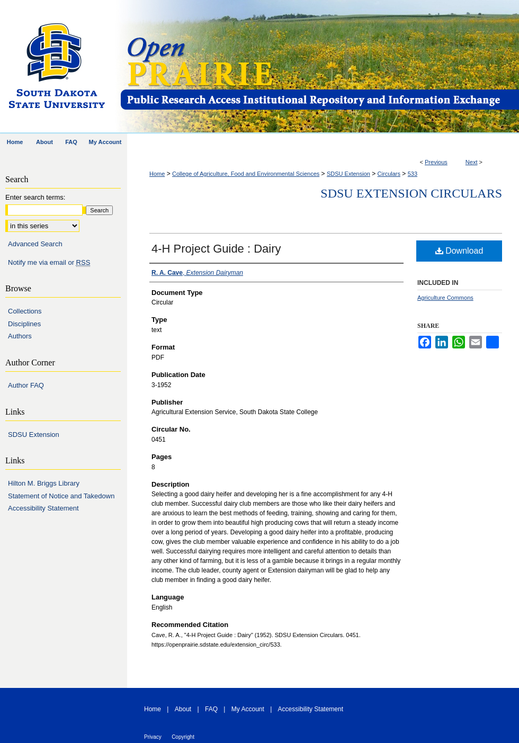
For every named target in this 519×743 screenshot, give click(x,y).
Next (472, 162)
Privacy (153, 737)
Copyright (183, 737)
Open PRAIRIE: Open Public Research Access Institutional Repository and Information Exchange (319, 67)
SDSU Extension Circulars (411, 193)
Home (157, 174)
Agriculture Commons (445, 297)
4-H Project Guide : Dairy (216, 248)
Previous (436, 162)
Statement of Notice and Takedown (61, 496)
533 (412, 174)
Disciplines (24, 324)
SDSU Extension (348, 174)
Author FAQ (26, 385)
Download (459, 250)
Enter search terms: (35, 197)
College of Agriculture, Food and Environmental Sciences (245, 174)
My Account (247, 709)
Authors (20, 336)
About (183, 709)
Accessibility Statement (43, 508)
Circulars (389, 174)
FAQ (211, 709)
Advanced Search (35, 244)
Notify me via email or (49, 262)
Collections (25, 311)
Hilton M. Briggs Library (43, 483)
